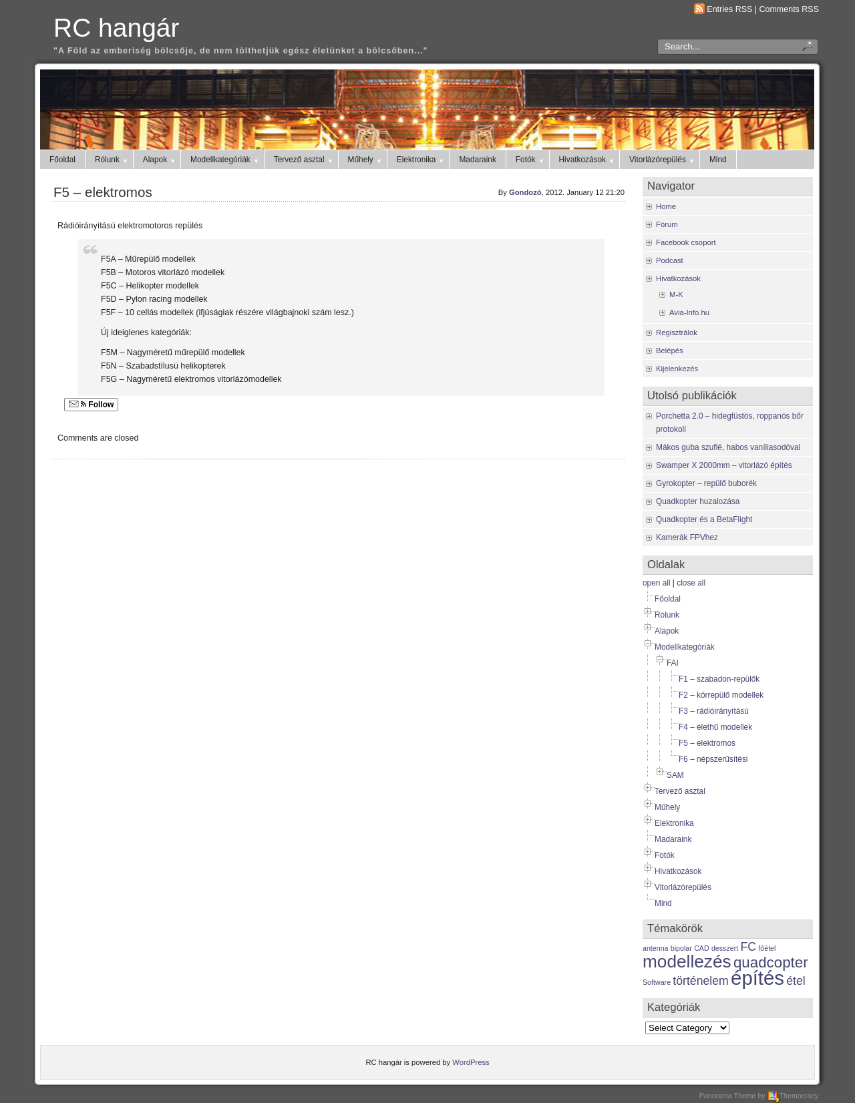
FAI (673, 663)
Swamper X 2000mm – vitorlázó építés (724, 465)
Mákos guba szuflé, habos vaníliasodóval (728, 447)
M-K (676, 294)
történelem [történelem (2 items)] (700, 980)
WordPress (470, 1062)
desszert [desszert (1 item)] (724, 948)
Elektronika (421, 159)
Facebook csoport (686, 242)
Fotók (530, 159)
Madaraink (477, 159)
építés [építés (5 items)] (757, 978)
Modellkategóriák (225, 159)
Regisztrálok (676, 332)
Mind (718, 159)
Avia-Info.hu (689, 312)
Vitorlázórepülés (662, 159)
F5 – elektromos (102, 192)
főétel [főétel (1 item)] (767, 948)
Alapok (159, 159)
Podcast (669, 260)
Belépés (669, 351)
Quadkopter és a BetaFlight (704, 519)
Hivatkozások (587, 159)
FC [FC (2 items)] (749, 946)
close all (691, 583)
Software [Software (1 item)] (657, 982)
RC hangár (116, 27)
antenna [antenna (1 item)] (656, 948)
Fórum (667, 224)
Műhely (365, 159)
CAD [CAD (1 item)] (701, 948)
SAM (675, 775)
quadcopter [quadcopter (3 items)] (770, 962)
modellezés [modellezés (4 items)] (687, 961)
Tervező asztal (304, 159)
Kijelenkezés (677, 369)
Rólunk (112, 159)
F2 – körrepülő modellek (721, 695)
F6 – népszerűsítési (713, 759)
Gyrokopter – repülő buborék (706, 483)
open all (657, 583)
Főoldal (62, 159)
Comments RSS (789, 9)
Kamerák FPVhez (687, 537)
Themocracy (792, 1096)
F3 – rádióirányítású (714, 711)
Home (666, 206)
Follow (91, 404)
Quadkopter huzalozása (697, 501)
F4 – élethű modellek (715, 727)
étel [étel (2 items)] (795, 980)
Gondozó (525, 192)
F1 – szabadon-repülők (719, 679)
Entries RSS (729, 9)
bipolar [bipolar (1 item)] (681, 948)
